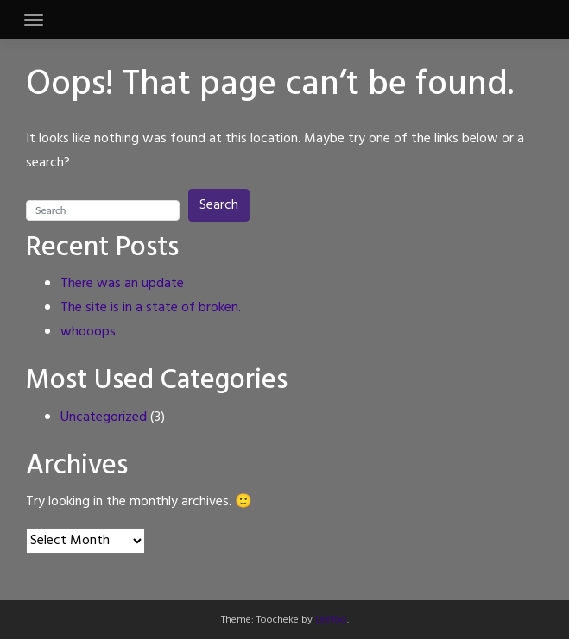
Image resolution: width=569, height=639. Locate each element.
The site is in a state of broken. (150, 308)
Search (218, 205)
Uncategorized (103, 417)
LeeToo (331, 620)
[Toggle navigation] (34, 20)
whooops (88, 332)
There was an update (122, 284)
